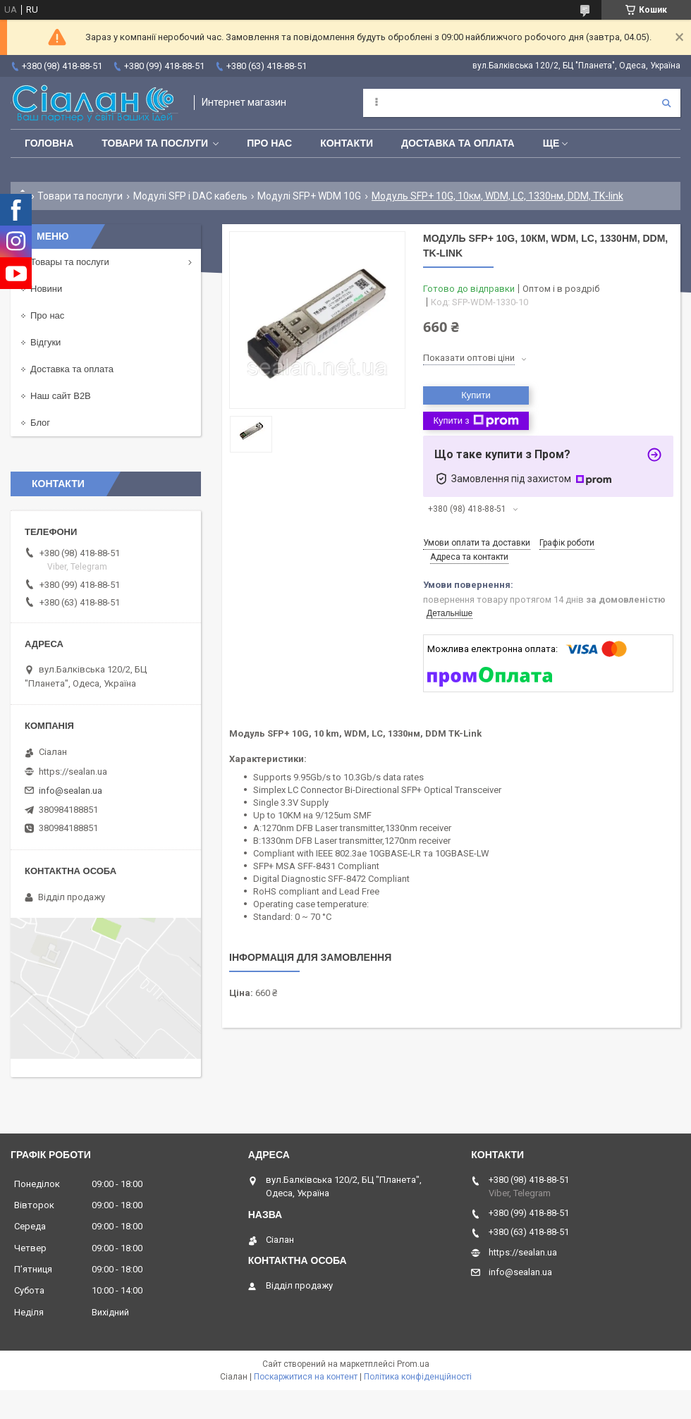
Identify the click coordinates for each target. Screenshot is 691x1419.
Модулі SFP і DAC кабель (190, 196)
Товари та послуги (155, 143)
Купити (476, 395)
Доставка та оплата (458, 143)
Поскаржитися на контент (305, 1377)
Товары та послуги (69, 262)
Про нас (269, 143)
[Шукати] (666, 103)
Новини (46, 288)
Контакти (346, 143)
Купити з (475, 420)
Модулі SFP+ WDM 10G (309, 196)
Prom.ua (413, 1364)
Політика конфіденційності (418, 1377)
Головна (49, 143)
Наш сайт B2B (60, 396)
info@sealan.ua (70, 790)
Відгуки (45, 342)
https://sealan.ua (73, 771)
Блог (40, 422)
